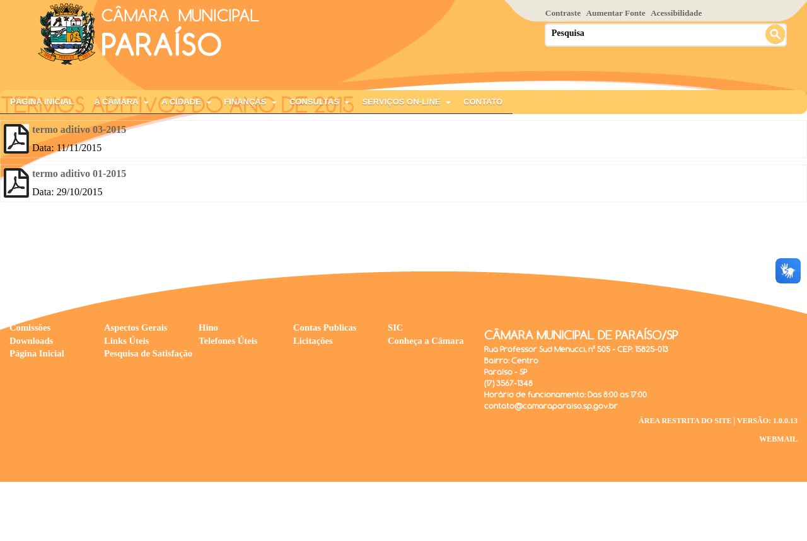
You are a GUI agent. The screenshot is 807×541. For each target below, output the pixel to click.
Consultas (314, 101)
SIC (395, 327)
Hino (208, 327)
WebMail (778, 439)
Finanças (245, 101)
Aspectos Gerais (136, 327)
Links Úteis (126, 341)
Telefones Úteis (228, 341)
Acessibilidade (676, 13)
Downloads (31, 341)
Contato (482, 101)
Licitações (313, 341)
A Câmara (116, 101)
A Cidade (180, 101)
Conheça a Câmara (426, 341)
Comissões (29, 327)
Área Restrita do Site (685, 420)
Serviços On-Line (402, 101)
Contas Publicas (325, 327)
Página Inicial (42, 101)
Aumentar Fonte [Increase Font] (615, 13)
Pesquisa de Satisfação (148, 353)
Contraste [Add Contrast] (563, 13)
